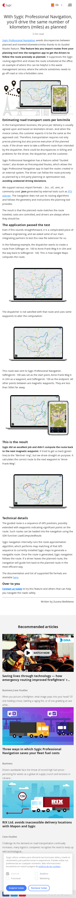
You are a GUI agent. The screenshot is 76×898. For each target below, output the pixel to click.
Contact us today (12, 588)
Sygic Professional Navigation (18, 40)
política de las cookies (49, 866)
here (15, 577)
